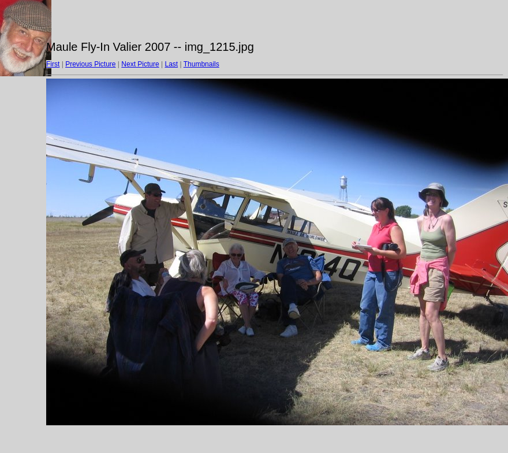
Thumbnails (201, 64)
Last (171, 64)
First (52, 64)
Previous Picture (90, 64)
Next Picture (140, 64)
